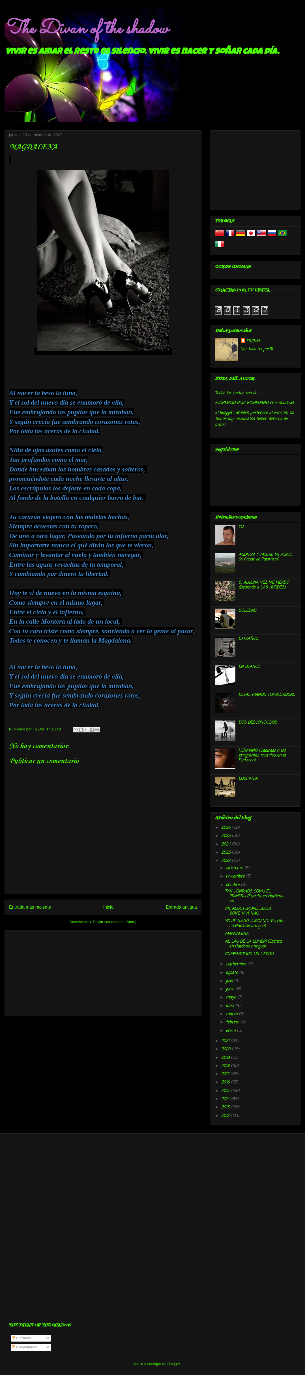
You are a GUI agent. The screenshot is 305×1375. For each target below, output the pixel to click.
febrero (233, 1022)
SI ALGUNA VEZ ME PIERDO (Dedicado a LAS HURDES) (264, 585)
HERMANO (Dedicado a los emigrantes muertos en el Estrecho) (262, 755)
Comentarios (24, 1347)
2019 (226, 1058)
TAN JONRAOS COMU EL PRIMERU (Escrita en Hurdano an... (254, 896)
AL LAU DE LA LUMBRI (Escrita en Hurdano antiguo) (253, 944)
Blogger (173, 1364)
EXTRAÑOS (248, 639)
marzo (232, 1014)
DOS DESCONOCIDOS (258, 723)
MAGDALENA (236, 934)
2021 (226, 1041)
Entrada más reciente (30, 907)
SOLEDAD (247, 611)
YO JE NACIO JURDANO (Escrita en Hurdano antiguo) (254, 923)
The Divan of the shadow (86, 29)
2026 (226, 828)
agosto (232, 973)
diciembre (235, 868)
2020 (226, 1049)
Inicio (108, 907)
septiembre (237, 964)
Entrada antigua (181, 907)
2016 (226, 1082)
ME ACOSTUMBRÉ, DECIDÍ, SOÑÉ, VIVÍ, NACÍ (248, 911)
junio (230, 989)
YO (241, 527)
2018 (226, 1066)
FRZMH (252, 341)
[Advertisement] (103, 972)
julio (230, 981)
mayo (231, 997)
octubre (233, 885)
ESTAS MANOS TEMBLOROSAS (267, 695)
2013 (226, 1107)
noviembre (236, 876)
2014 (226, 1099)
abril (230, 1006)
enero (231, 1031)
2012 (226, 1116)
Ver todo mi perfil (256, 349)
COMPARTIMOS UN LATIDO (249, 954)
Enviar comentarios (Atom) (114, 922)
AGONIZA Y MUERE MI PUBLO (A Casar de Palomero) (265, 557)
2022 (226, 861)
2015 (226, 1091)
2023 (226, 853)
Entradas (21, 1338)
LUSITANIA (248, 779)
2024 (226, 844)
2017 (225, 1074)
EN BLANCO (249, 667)
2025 (226, 836)
